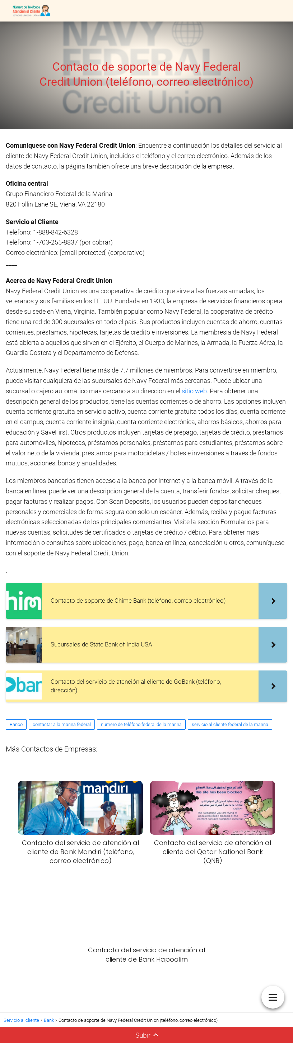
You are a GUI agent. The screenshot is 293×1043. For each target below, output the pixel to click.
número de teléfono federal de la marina (141, 724)
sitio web (194, 391)
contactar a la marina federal (62, 724)
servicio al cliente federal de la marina (230, 724)
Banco (16, 724)
